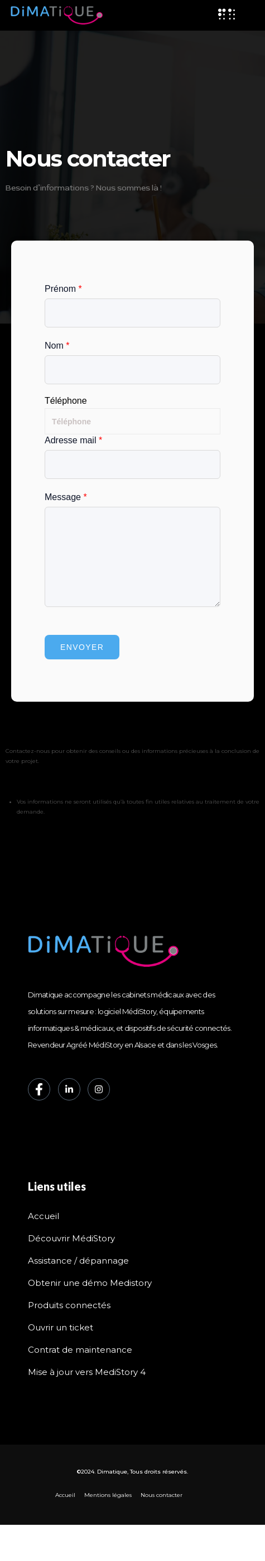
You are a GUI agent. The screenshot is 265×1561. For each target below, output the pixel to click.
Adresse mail (73, 440)
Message (66, 497)
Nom (57, 345)
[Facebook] (39, 1089)
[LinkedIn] (69, 1089)
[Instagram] (99, 1089)
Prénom (63, 288)
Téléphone (66, 401)
